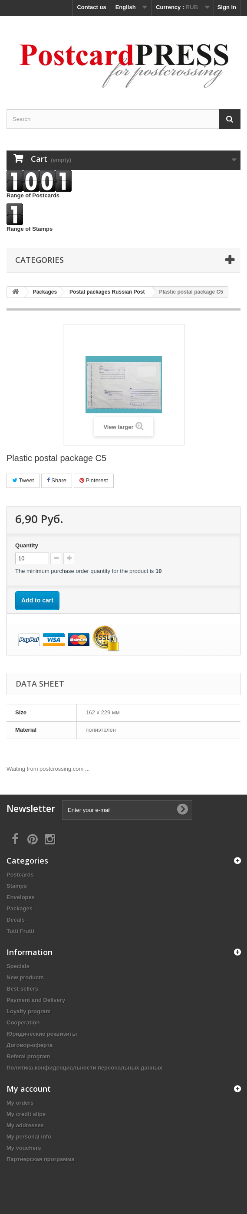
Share (56, 480)
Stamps (17, 886)
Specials (18, 966)
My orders (20, 1102)
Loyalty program (29, 1011)
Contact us (91, 7)
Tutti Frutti (20, 931)
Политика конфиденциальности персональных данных (84, 1067)
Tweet (23, 480)
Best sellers (22, 988)
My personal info (29, 1136)
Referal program (28, 1056)
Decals (16, 919)
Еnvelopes (21, 897)
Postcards (20, 874)
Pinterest (93, 480)
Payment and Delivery (36, 1000)
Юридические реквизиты (42, 1034)
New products (25, 977)
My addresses (25, 1125)
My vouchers (24, 1148)
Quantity (26, 545)
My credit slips (26, 1114)
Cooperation (23, 1022)
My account (29, 1088)
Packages (20, 908)
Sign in (226, 7)
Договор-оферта (30, 1045)
